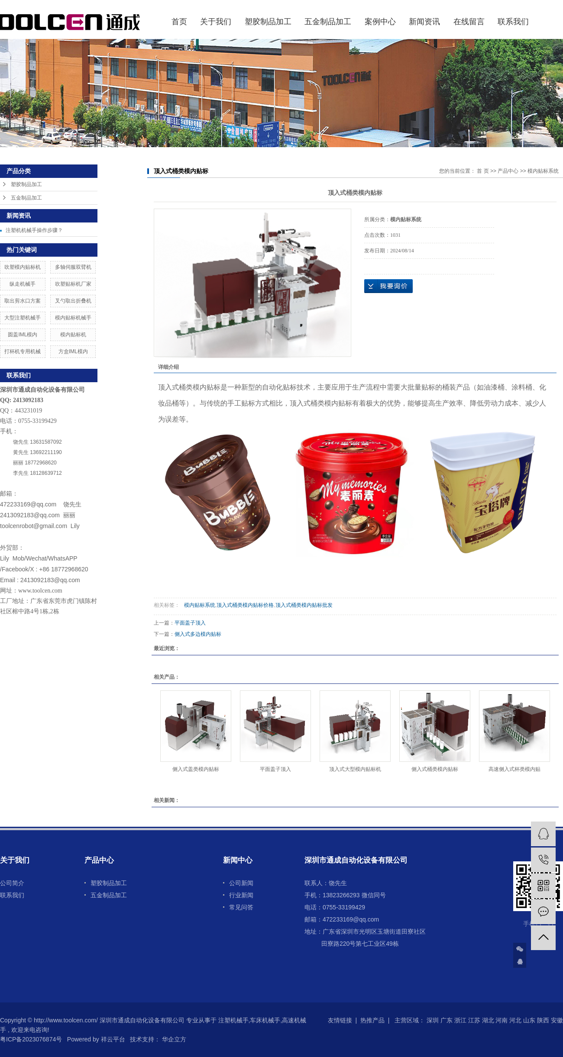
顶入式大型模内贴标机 (355, 769)
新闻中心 (237, 860)
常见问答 (241, 907)
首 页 (483, 171)
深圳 (433, 1020)
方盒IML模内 (73, 351)
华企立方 (173, 1039)
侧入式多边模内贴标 (198, 634)
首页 (179, 21)
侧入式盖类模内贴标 (195, 769)
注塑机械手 (233, 1020)
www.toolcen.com (40, 590)
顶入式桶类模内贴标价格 (245, 605)
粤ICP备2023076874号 (31, 1039)
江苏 (474, 1020)
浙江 (460, 1020)
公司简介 (12, 883)
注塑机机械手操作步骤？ (34, 230)
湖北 (488, 1020)
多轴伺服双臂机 (73, 267)
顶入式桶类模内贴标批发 (304, 605)
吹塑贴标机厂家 (73, 284)
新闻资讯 (424, 21)
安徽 (557, 1020)
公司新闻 (241, 883)
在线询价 (388, 286)
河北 (515, 1020)
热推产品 (372, 1020)
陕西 (543, 1020)
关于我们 (215, 21)
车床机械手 (265, 1020)
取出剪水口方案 (22, 301)
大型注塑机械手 (22, 318)
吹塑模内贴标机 (22, 267)
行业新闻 (241, 895)
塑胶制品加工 (268, 21)
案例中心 (380, 21)
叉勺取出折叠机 (73, 301)
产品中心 (508, 171)
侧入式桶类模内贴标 (434, 769)
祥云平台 (113, 1039)
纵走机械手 (23, 284)
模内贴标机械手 (73, 318)
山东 (529, 1020)
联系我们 (513, 21)
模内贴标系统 (543, 171)
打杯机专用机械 (22, 351)
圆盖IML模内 (22, 335)
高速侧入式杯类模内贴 (514, 769)
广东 (446, 1020)
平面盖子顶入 (190, 623)
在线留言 (469, 21)
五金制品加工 (327, 21)
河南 (501, 1020)
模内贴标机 (73, 335)
